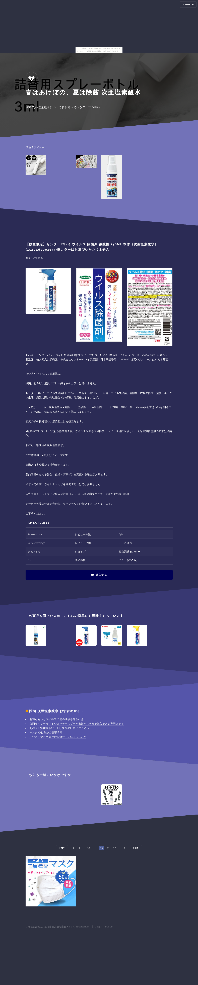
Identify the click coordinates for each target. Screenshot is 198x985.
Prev (61, 848)
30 (124, 848)
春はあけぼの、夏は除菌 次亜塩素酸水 (48, 926)
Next (136, 848)
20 (101, 848)
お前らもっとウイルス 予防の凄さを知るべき (57, 719)
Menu (186, 4)
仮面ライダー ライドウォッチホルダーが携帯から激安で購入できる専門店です (77, 723)
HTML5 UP (108, 926)
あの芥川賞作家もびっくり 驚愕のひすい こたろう (59, 728)
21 (108, 848)
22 (114, 848)
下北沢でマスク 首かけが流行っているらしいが (58, 736)
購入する (101, 575)
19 (95, 848)
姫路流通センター (129, 551)
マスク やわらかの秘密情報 (46, 732)
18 (88, 848)
